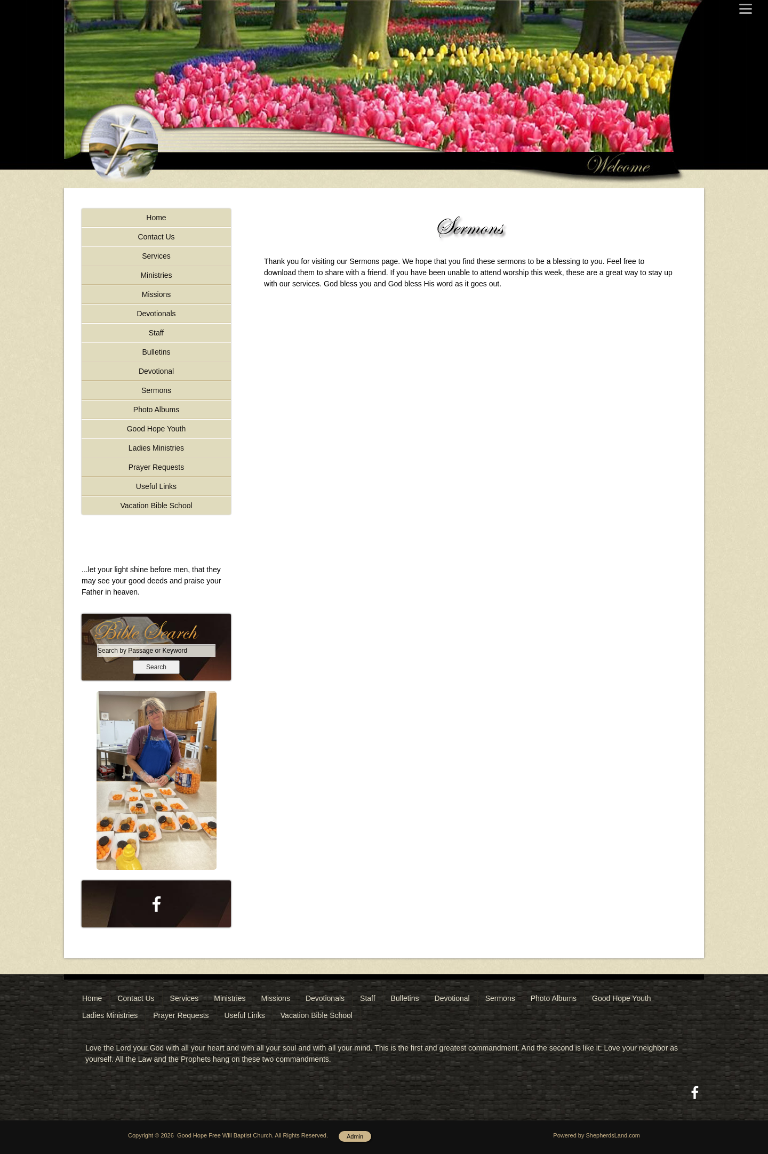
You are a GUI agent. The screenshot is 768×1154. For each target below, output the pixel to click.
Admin (355, 1136)
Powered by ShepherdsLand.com (596, 1135)
